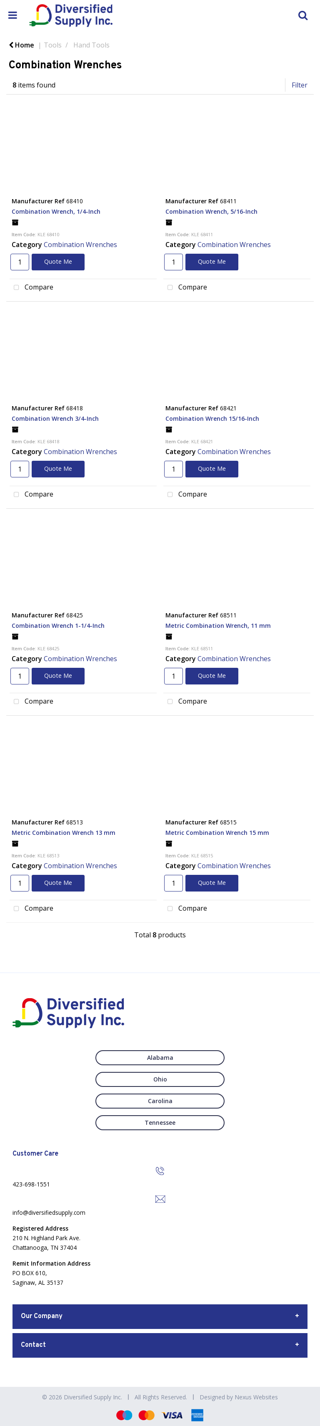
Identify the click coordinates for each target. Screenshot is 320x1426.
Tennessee (160, 1122)
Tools (53, 45)
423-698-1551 (31, 1184)
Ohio (160, 1079)
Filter (300, 85)
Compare (31, 288)
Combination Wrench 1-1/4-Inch (58, 625)
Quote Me (58, 261)
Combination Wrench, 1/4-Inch (56, 211)
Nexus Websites (256, 1397)
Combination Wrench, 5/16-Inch (211, 211)
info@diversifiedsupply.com (48, 1212)
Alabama (160, 1057)
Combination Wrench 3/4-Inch (55, 418)
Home (21, 45)
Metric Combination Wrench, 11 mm (218, 625)
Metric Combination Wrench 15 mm (217, 833)
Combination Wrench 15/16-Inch (212, 418)
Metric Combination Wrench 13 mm (63, 833)
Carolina (160, 1101)
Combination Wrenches (80, 244)
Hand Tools (91, 45)
